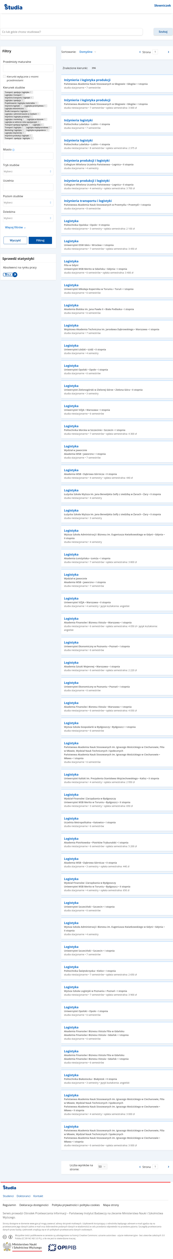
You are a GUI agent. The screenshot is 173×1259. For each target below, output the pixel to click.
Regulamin (9, 1205)
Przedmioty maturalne (17, 62)
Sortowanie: (68, 52)
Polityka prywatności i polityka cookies (76, 1205)
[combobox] (28, 67)
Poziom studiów (13, 196)
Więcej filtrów (14, 227)
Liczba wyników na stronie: (81, 1167)
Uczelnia (8, 180)
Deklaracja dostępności (33, 1205)
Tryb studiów (11, 165)
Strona (146, 52)
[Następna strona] (168, 52)
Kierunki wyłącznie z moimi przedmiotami (22, 78)
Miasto (7, 149)
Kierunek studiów (14, 87)
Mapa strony (111, 1205)
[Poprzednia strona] (139, 52)
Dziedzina (9, 212)
